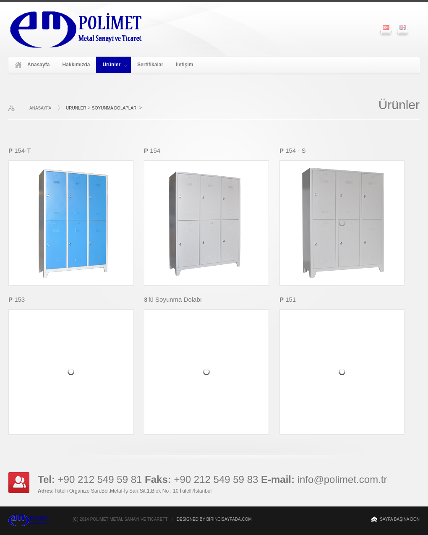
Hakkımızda (76, 65)
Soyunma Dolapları (115, 108)
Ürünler (115, 65)
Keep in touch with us (18, 482)
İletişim (184, 65)
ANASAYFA (40, 108)
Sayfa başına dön (400, 519)
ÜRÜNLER (76, 108)
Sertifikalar (150, 65)
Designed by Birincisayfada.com (214, 519)
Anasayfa (38, 65)
